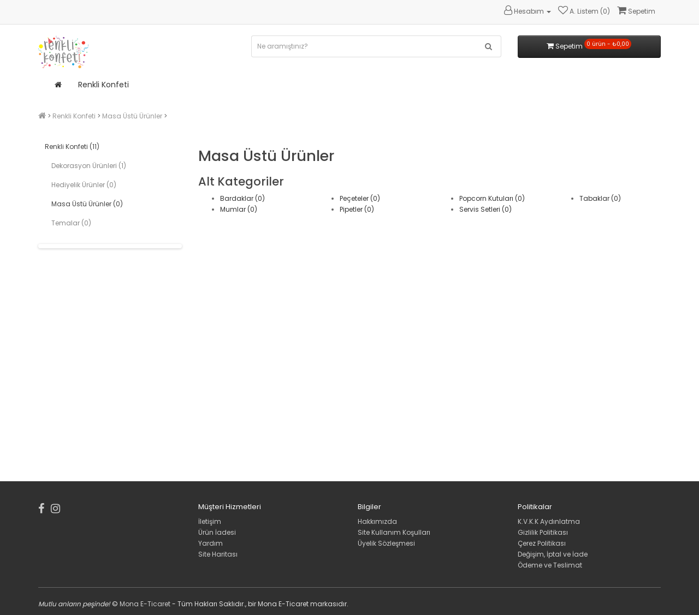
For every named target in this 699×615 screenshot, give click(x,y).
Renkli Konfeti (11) (72, 146)
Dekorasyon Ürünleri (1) (88, 165)
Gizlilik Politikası (543, 532)
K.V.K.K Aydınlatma (549, 521)
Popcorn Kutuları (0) (492, 198)
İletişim (209, 521)
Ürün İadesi (217, 532)
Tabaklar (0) (600, 198)
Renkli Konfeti (103, 84)
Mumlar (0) (238, 209)
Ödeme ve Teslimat (550, 565)
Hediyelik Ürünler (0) (83, 184)
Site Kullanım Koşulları (394, 532)
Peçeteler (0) (360, 198)
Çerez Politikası (542, 543)
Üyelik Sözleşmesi (386, 543)
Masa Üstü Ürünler (132, 116)
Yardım (210, 543)
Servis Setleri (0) (485, 209)
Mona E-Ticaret (145, 603)
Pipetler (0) (357, 209)
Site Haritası (218, 554)
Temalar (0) (71, 223)
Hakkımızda (377, 521)
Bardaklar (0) (242, 198)
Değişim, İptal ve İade (553, 554)
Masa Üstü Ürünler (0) (87, 203)
